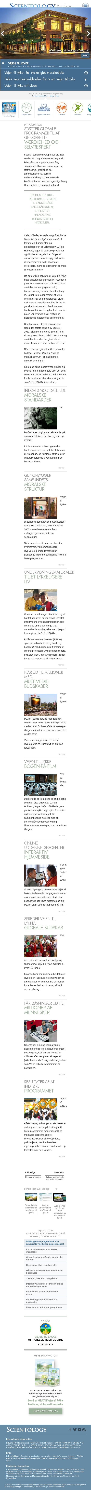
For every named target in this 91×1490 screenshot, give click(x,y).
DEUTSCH (49, 1445)
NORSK (66, 1445)
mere (60, 468)
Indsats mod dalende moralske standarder (41, 1250)
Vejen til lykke (26, 108)
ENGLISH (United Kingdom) (41, 1443)
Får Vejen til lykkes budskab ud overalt (42, 1292)
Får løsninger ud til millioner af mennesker (41, 1300)
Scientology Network (38, 1469)
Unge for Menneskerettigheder (37, 1476)
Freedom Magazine (15, 1474)
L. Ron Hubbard (12, 1456)
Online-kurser (47, 1458)
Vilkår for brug (41, 1487)
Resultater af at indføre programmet (44, 1307)
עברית (76, 1442)
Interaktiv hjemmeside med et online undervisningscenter (44, 1285)
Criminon (61, 108)
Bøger (37, 1458)
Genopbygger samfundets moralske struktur (44, 1258)
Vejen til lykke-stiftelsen (20, 85)
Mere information (61, 1458)
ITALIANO (63, 1447)
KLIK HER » (45, 1344)
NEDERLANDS (37, 1445)
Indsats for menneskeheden (64, 1456)
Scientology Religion (56, 1469)
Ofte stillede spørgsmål (24, 1458)
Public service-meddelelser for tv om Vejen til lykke (39, 79)
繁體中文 (25, 1445)
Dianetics (24, 1469)
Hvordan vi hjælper (9, 116)
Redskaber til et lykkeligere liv (41, 1265)
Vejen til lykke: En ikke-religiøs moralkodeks (34, 72)
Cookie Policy (28, 1487)
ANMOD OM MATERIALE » (45, 1411)
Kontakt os (74, 1458)
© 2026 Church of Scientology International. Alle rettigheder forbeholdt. (33, 1485)
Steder (9, 1461)
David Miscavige (72, 1469)
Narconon (77, 108)
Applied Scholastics (43, 108)
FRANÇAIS (67, 1443)
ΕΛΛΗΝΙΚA (52, 1447)
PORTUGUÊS (74, 1447)
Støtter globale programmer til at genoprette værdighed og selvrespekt (45, 1242)
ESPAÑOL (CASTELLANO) (35, 1447)
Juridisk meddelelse (57, 1487)
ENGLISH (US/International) (17, 1443)
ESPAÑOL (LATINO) (14, 1447)
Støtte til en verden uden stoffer (49, 1474)
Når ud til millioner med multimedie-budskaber (44, 1271)
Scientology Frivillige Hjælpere (35, 1471)
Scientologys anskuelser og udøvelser (36, 1456)
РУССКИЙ (16, 1445)
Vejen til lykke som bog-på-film (41, 1278)
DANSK (58, 1443)
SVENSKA (75, 1445)
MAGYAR (58, 1445)
